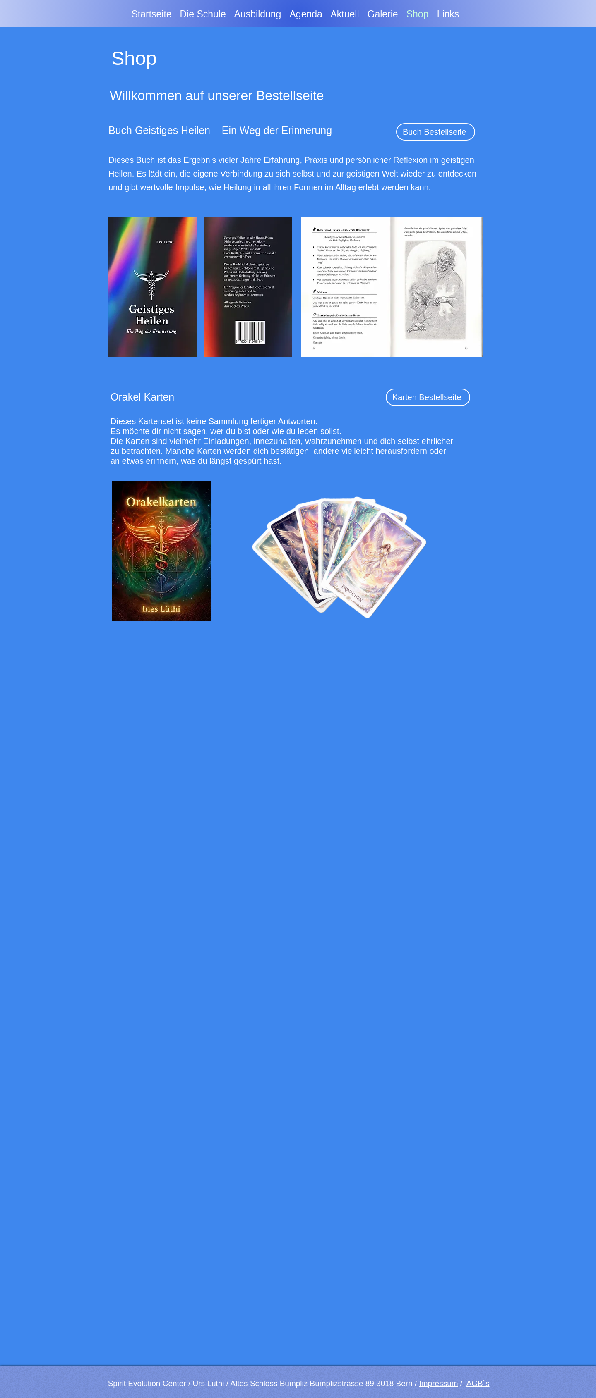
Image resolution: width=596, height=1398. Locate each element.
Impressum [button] (438, 1383)
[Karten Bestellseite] (428, 397)
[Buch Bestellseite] (435, 132)
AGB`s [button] (478, 1383)
